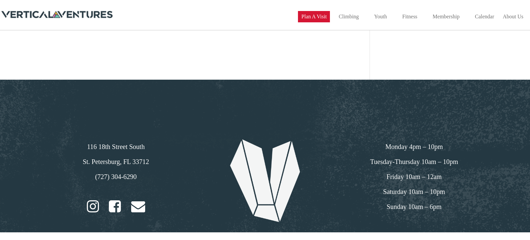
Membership (446, 16)
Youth (380, 16)
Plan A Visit (314, 16)
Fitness (409, 16)
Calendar (484, 16)
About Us (513, 16)
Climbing (349, 16)
